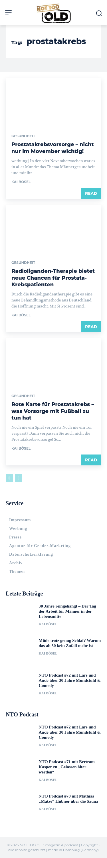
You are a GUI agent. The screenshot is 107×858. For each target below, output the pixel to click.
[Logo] (53, 13)
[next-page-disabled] (18, 478)
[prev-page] (9, 478)
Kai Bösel (21, 182)
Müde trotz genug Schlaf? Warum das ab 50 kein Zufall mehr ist (70, 643)
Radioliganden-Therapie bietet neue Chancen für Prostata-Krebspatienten (53, 278)
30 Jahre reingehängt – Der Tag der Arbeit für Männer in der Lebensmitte (67, 611)
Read (91, 193)
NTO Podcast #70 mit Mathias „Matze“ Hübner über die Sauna (68, 799)
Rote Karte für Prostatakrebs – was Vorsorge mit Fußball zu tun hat (52, 411)
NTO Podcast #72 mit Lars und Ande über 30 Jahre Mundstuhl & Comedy (70, 680)
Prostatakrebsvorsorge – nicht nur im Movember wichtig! (52, 147)
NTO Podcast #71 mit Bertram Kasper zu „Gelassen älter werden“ (67, 766)
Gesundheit (23, 136)
